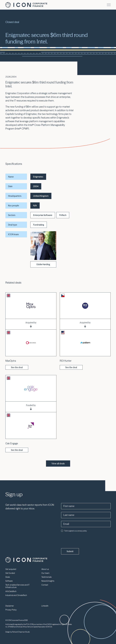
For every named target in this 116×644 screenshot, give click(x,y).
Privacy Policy (11, 610)
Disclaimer (9, 606)
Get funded (10, 573)
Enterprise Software (42, 215)
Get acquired (10, 569)
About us (45, 569)
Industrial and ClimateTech (16, 595)
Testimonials (46, 577)
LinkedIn (44, 606)
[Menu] (108, 5)
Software (9, 581)
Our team (45, 573)
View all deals (58, 463)
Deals (7, 577)
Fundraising (38, 224)
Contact (44, 585)
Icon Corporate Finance (26, 5)
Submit (70, 551)
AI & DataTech (10, 591)
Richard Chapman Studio (21, 632)
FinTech (62, 215)
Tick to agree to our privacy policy (74, 531)
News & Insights (47, 581)
